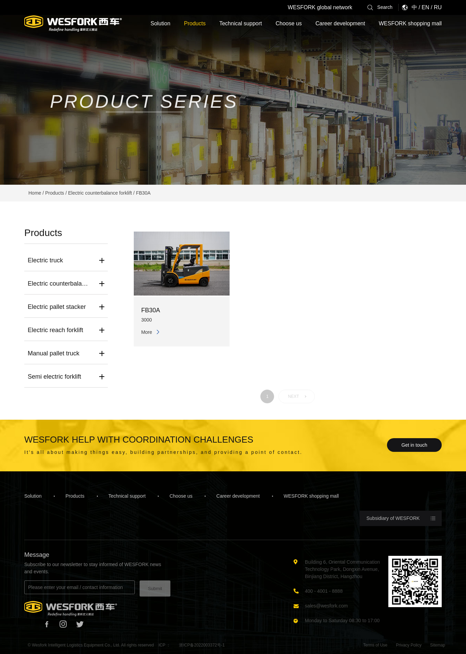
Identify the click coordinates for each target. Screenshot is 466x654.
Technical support (240, 23)
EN (425, 7)
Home (34, 193)
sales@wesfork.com (326, 606)
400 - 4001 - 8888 (324, 591)
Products (195, 23)
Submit (155, 588)
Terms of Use (375, 645)
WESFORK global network (320, 7)
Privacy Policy (409, 645)
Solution (160, 23)
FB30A (143, 193)
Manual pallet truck (53, 353)
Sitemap (437, 645)
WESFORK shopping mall (410, 23)
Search (379, 7)
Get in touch (414, 445)
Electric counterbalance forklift (100, 193)
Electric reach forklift (55, 330)
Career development (340, 23)
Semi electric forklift (54, 376)
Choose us (288, 23)
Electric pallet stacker (57, 306)
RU (438, 7)
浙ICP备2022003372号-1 (201, 645)
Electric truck (45, 260)
